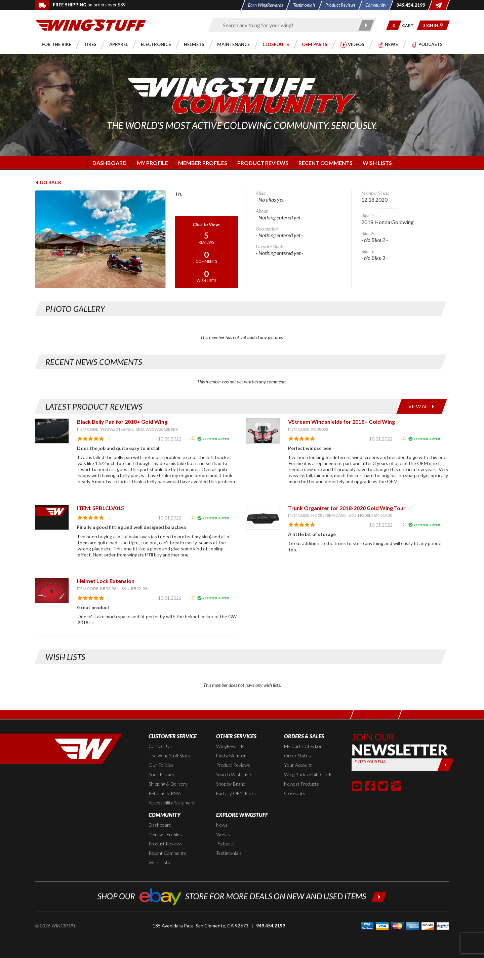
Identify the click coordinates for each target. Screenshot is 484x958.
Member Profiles (165, 834)
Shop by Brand (230, 784)
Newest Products (301, 784)
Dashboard (160, 825)
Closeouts (294, 793)
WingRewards (230, 746)
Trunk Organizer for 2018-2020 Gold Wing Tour (347, 508)
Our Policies (161, 765)
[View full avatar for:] (100, 239)
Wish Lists (159, 862)
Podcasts (225, 843)
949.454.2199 (270, 925)
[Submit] (445, 764)
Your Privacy (161, 774)
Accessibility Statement (172, 802)
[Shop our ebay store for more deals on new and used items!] (242, 896)
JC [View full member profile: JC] (192, 438)
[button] (393, 25)
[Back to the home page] (91, 25)
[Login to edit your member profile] (152, 162)
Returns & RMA (165, 793)
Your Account (298, 765)
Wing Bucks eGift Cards (308, 774)
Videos (223, 834)
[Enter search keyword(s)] (286, 25)
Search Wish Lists (234, 774)
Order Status (297, 755)
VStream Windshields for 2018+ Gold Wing (341, 421)
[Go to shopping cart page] (410, 25)
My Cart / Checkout (304, 746)
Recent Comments (167, 853)
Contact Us (160, 746)
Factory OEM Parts (236, 793)
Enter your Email (372, 761)
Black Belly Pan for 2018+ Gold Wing (122, 421)
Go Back (48, 182)
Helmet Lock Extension (105, 581)
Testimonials (229, 853)
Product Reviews (233, 765)
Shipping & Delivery (168, 784)
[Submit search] (366, 25)
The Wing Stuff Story (170, 755)
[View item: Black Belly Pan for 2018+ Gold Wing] (52, 431)
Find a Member (231, 755)
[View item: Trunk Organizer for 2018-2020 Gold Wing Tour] (263, 517)
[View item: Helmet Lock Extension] (52, 590)
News (222, 825)
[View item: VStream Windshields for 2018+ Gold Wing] (263, 431)
